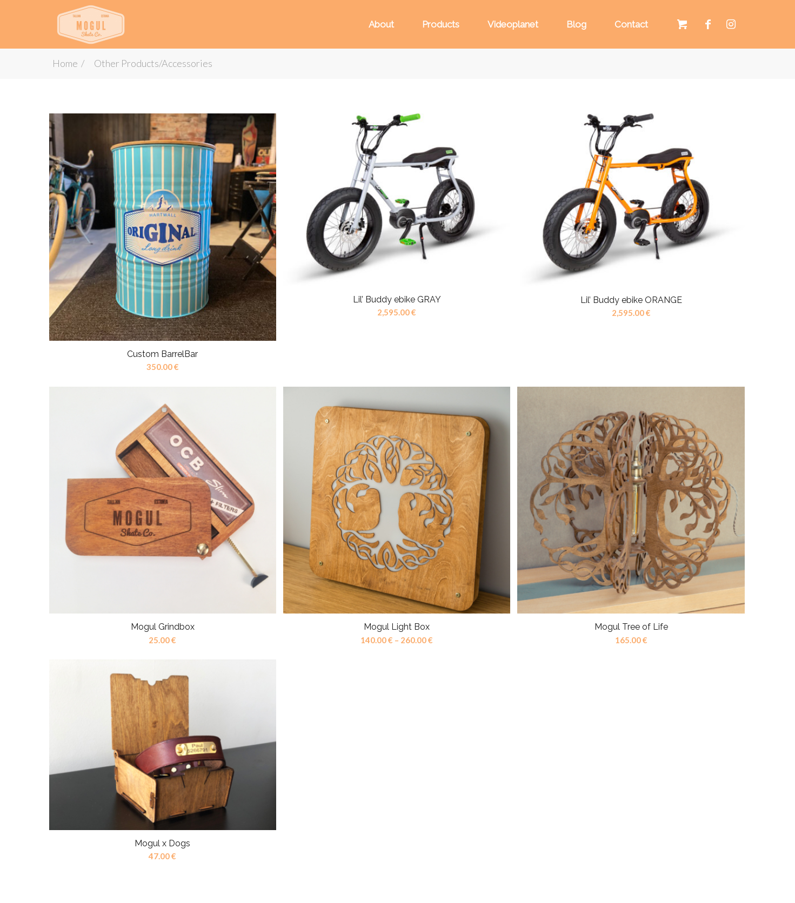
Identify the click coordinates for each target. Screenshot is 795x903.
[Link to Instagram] (731, 24)
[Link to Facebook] (708, 24)
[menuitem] (379, 24)
